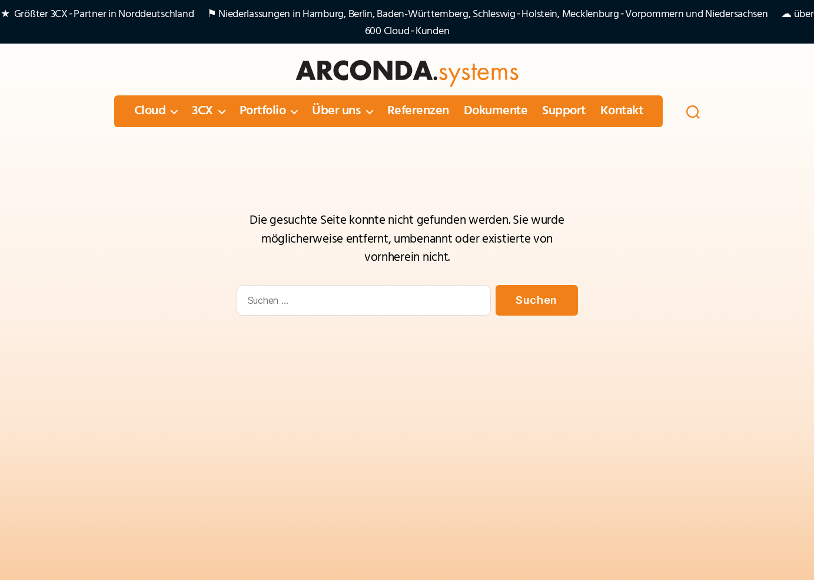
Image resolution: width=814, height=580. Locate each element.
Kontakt (621, 111)
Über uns (336, 111)
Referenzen (418, 111)
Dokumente (496, 111)
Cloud (150, 111)
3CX (202, 111)
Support (564, 111)
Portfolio (263, 111)
